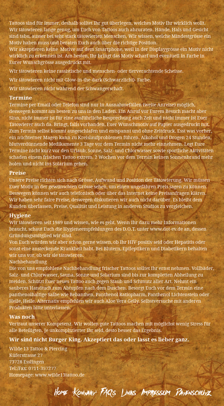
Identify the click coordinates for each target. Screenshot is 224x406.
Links (128, 393)
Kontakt (84, 393)
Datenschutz (193, 393)
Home (60, 393)
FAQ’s (108, 393)
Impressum (156, 393)
